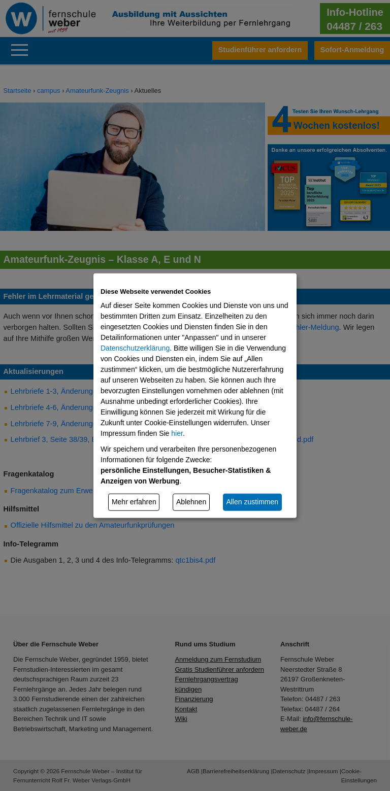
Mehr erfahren (134, 502)
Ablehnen (191, 502)
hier (177, 433)
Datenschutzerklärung (135, 348)
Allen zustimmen (252, 502)
